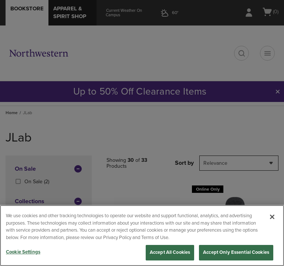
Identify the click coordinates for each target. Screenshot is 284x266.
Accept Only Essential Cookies (236, 252)
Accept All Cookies (170, 252)
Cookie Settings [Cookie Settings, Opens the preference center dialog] (23, 252)
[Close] (272, 217)
